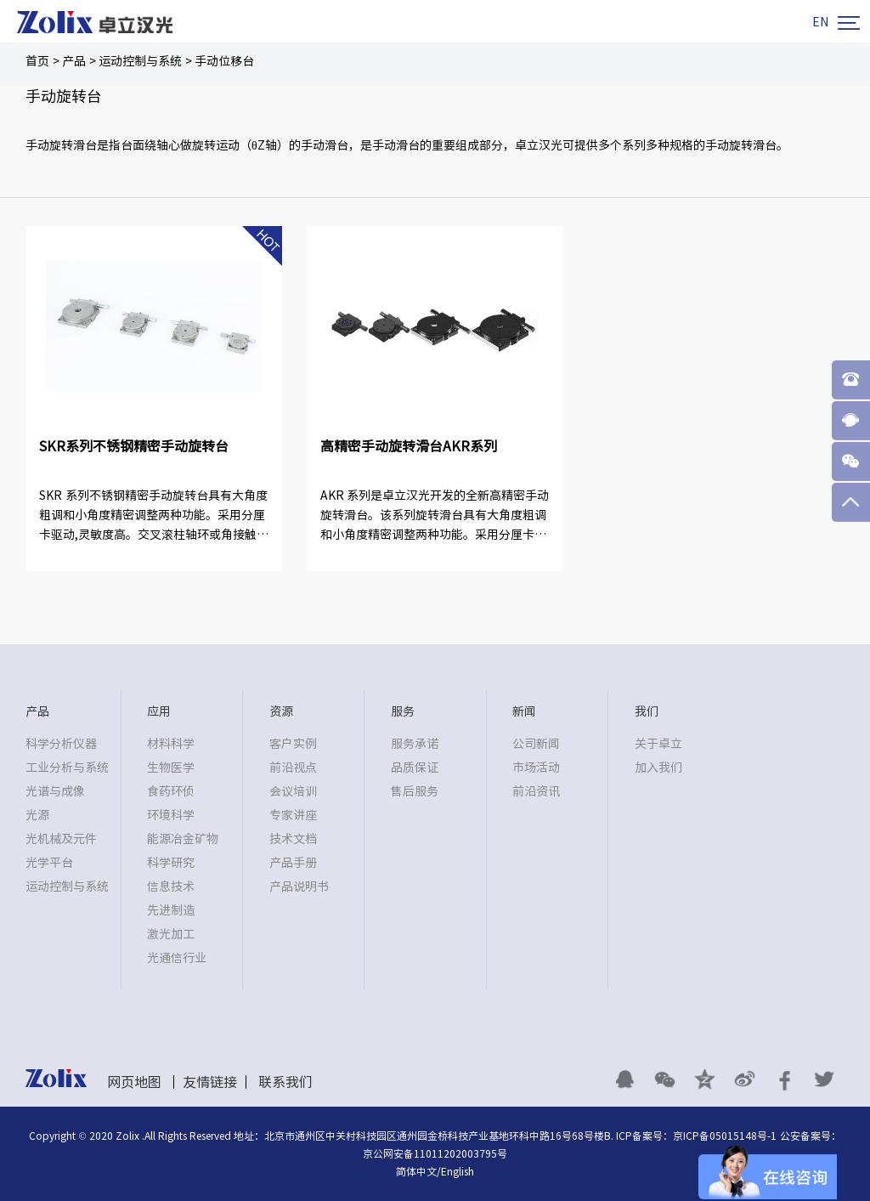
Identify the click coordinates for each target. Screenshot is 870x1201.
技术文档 (293, 839)
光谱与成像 (55, 791)
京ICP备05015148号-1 (725, 1135)
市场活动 (536, 767)
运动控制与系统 (140, 61)
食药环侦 (171, 791)
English (457, 1171)
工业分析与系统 (67, 767)
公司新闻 (536, 744)
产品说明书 (299, 886)
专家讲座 (293, 815)
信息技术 (171, 886)
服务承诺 (414, 744)
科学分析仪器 (61, 744)
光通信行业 (176, 958)
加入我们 (658, 767)
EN (820, 22)
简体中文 (416, 1171)
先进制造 (171, 910)
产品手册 (293, 863)
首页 (37, 61)
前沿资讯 (536, 791)
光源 (37, 815)
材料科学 (171, 744)
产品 (74, 61)
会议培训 (293, 791)
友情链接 (210, 1082)
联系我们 (285, 1082)
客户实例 (293, 744)
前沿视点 (293, 767)
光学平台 (49, 863)
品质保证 (414, 767)
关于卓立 (658, 744)
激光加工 (171, 934)
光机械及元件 (61, 839)
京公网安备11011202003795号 (435, 1153)
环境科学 (171, 815)
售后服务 (414, 791)
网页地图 (134, 1082)
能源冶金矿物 (182, 839)
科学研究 (171, 863)
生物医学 (171, 767)
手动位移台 (224, 61)
